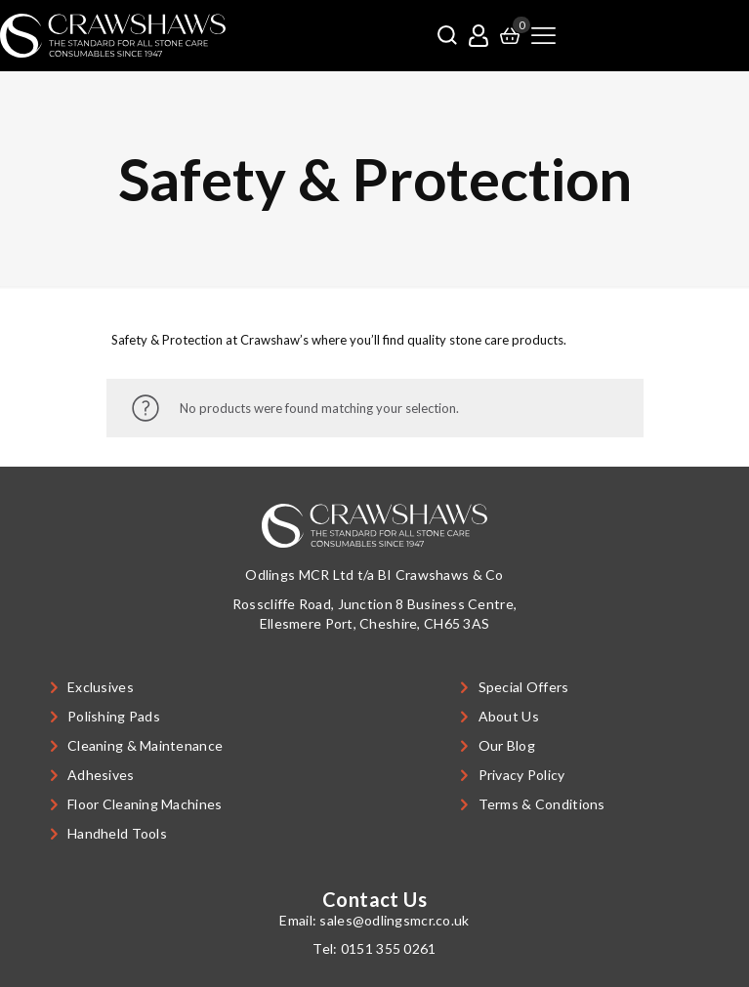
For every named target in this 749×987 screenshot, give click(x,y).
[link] (113, 36)
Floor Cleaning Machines (144, 804)
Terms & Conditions (542, 804)
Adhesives (101, 774)
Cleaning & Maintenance (145, 745)
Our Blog (507, 745)
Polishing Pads (113, 716)
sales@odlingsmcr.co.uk (394, 920)
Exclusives (100, 687)
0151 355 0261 (389, 948)
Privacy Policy (522, 774)
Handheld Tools (117, 833)
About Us (509, 716)
